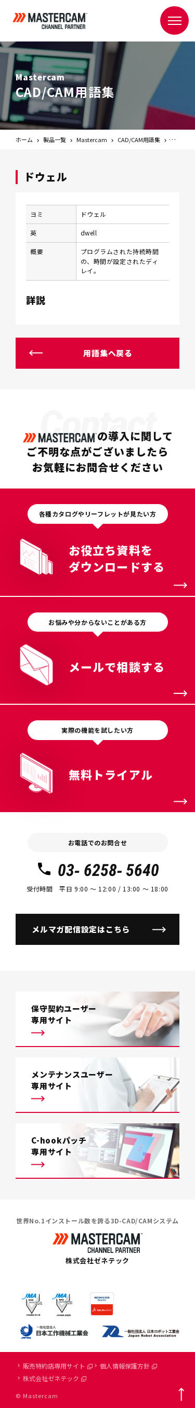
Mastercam (91, 139)
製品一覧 (54, 139)
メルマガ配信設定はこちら (81, 929)
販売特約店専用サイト (58, 1365)
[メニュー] (174, 20)
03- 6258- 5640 (97, 870)
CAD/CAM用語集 (139, 139)
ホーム (24, 139)
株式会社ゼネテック (54, 1378)
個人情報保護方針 (128, 1365)
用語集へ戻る (108, 352)
